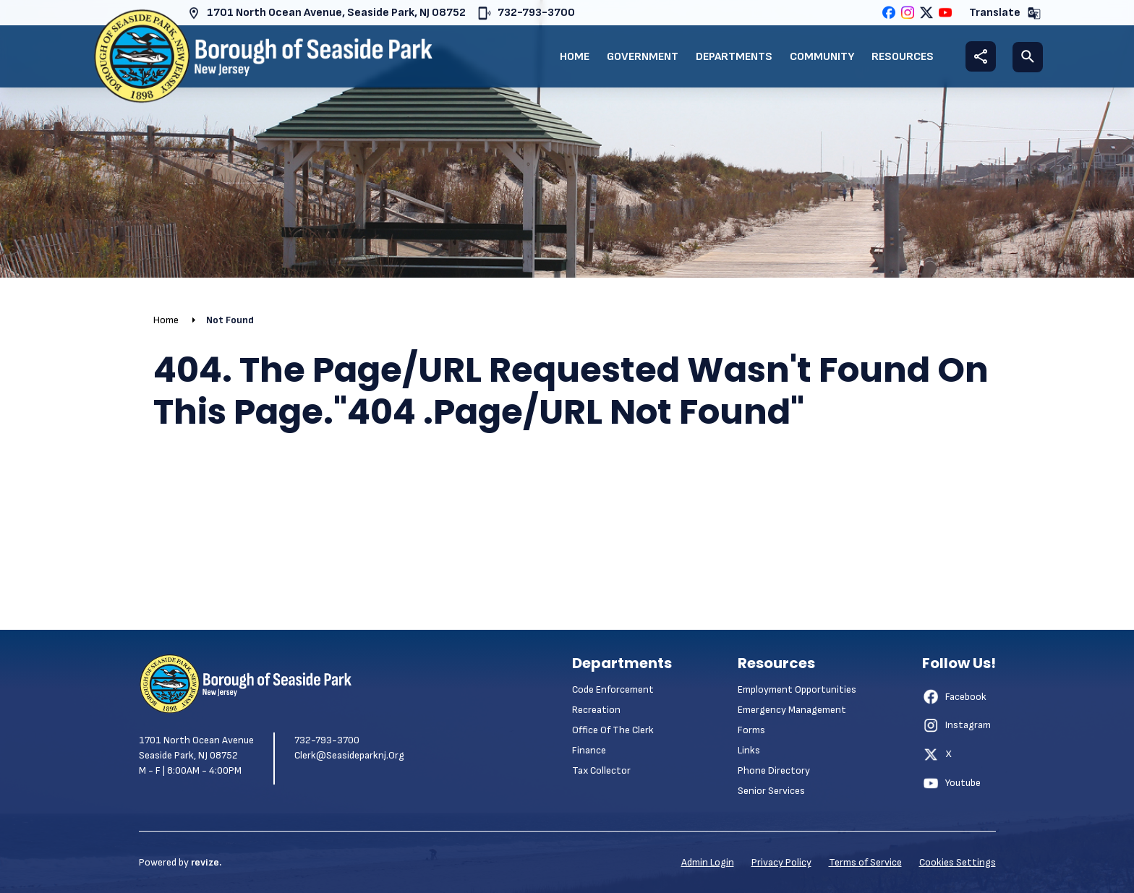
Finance (589, 750)
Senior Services (771, 791)
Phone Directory (774, 770)
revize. (206, 862)
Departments (734, 57)
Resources (902, 57)
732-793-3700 (526, 13)
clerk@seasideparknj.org (349, 755)
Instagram (956, 725)
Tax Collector (601, 770)
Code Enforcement (613, 689)
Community (822, 57)
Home (574, 57)
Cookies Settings (957, 862)
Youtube (951, 783)
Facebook (954, 696)
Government (642, 57)
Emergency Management (792, 710)
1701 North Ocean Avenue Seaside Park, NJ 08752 (196, 747)
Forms (751, 730)
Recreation (596, 710)
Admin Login (707, 862)
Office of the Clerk (613, 730)
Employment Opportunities (797, 689)
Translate (1005, 13)
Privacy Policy (781, 862)
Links (749, 750)
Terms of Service (865, 862)
